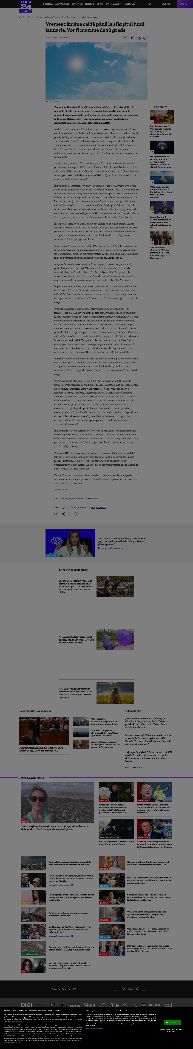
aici (71, 1034)
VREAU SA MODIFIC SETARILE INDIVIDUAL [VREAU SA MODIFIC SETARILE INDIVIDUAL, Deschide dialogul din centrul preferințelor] (171, 1030)
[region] (96, 1028)
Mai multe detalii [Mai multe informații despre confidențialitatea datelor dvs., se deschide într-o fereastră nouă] (16, 1021)
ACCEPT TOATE (172, 1022)
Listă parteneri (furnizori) (94, 1028)
